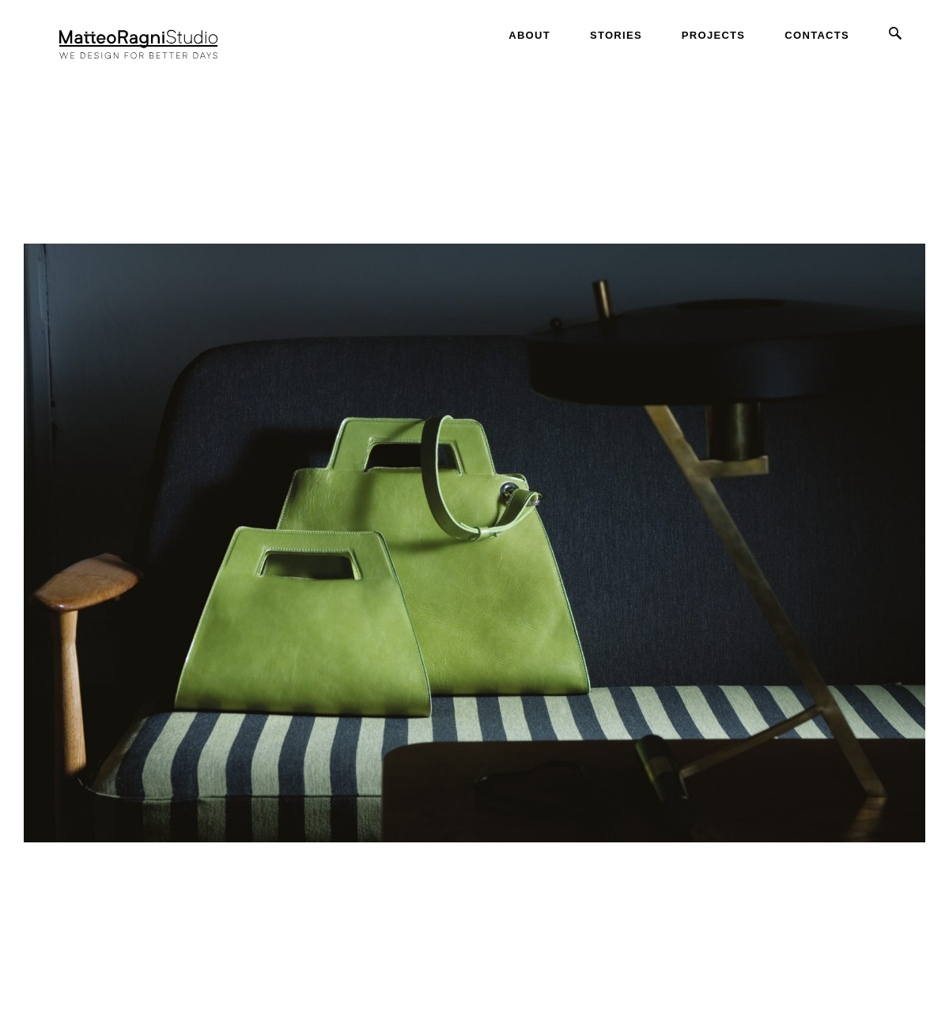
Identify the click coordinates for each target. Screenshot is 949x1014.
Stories (616, 35)
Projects (713, 35)
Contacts (817, 35)
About (529, 35)
